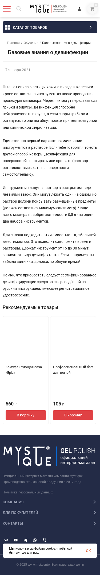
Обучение (31, 43)
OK (88, 551)
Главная (13, 43)
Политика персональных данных (28, 492)
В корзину (25, 415)
